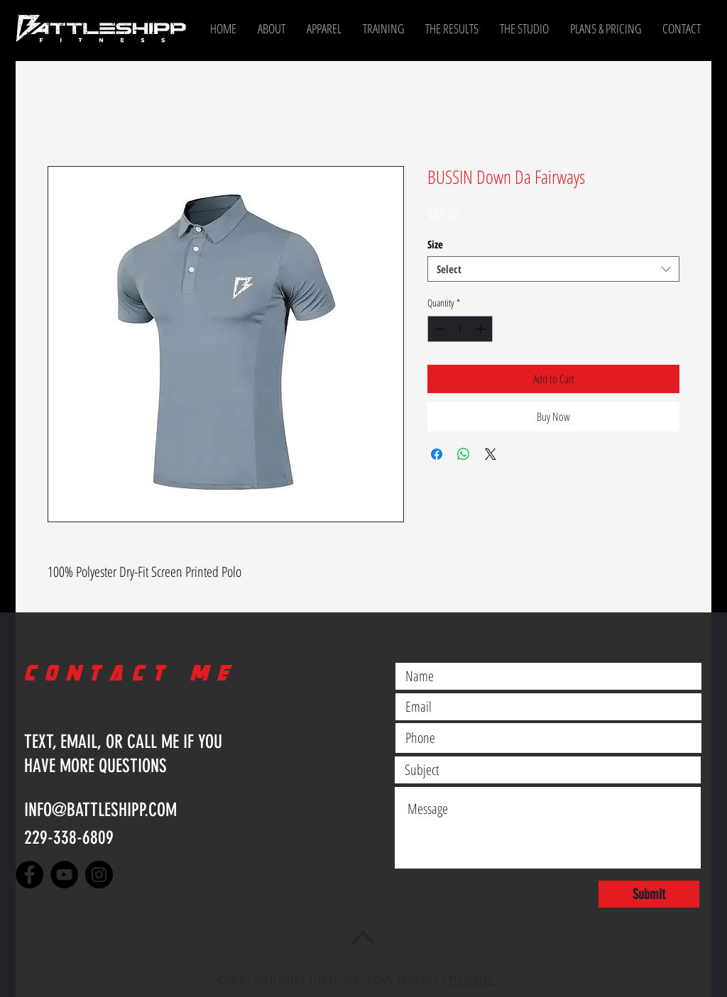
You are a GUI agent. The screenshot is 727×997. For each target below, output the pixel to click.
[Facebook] (29, 874)
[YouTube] (64, 874)
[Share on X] (490, 454)
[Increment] (482, 328)
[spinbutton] (460, 328)
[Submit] (648, 894)
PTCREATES (471, 980)
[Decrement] (438, 328)
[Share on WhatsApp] (463, 454)
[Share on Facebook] (436, 454)
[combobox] (553, 269)
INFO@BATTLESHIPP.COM (100, 810)
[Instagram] (99, 874)
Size (435, 244)
